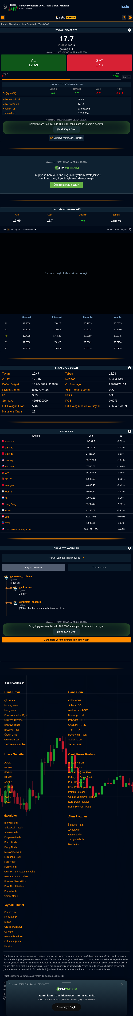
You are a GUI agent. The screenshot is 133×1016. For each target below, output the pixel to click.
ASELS (8, 782)
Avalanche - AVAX (78, 710)
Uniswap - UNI (76, 715)
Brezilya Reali (11, 729)
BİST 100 (8, 441)
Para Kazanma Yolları (16, 876)
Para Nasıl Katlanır (14, 886)
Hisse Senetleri (28, 24)
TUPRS (8, 792)
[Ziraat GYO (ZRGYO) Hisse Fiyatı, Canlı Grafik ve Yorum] (66, 17)
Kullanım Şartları (13, 941)
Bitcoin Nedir (11, 822)
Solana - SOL (75, 705)
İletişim (8, 946)
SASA (7, 801)
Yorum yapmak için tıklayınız (66, 557)
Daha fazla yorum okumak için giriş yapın (66, 639)
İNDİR (125, 6)
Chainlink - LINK (77, 724)
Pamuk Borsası (76, 792)
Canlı (3, 229)
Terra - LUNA (75, 744)
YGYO (7, 796)
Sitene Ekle (10, 912)
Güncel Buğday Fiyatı (80, 772)
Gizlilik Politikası (13, 926)
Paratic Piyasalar (9, 24)
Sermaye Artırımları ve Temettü (66, 138)
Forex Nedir (10, 842)
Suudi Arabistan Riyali (16, 715)
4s (12, 229)
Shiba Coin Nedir (13, 827)
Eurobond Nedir (12, 857)
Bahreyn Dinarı (12, 724)
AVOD (7, 762)
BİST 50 (7, 447)
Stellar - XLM (75, 739)
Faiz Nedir (9, 861)
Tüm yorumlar (99, 567)
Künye (7, 921)
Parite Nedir (10, 866)
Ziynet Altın (74, 829)
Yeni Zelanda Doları (15, 744)
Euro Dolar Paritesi (78, 801)
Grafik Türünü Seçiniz (119, 229)
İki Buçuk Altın (76, 824)
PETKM (8, 787)
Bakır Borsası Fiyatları (80, 806)
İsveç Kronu (10, 710)
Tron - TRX (74, 729)
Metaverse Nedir (13, 852)
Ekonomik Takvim (13, 936)
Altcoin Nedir (11, 832)
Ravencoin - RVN (77, 734)
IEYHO (8, 772)
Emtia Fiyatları (76, 762)
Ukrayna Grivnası (13, 720)
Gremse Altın (75, 834)
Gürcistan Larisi (12, 739)
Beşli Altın (73, 844)
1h (19, 229)
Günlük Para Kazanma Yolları (20, 871)
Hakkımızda (10, 917)
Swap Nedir (10, 847)
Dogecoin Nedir (12, 837)
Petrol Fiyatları (76, 782)
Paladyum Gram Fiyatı (80, 777)
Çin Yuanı (9, 700)
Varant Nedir (11, 896)
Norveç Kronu (11, 705)
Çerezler (9, 931)
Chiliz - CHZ (74, 700)
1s (8, 229)
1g (15, 229)
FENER (8, 767)
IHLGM (8, 777)
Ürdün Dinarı (11, 734)
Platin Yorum (75, 767)
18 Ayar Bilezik (76, 839)
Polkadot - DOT (76, 720)
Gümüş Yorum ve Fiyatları (82, 796)
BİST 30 (7, 454)
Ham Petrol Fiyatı (77, 787)
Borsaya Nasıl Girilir (15, 881)
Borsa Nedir (10, 891)
